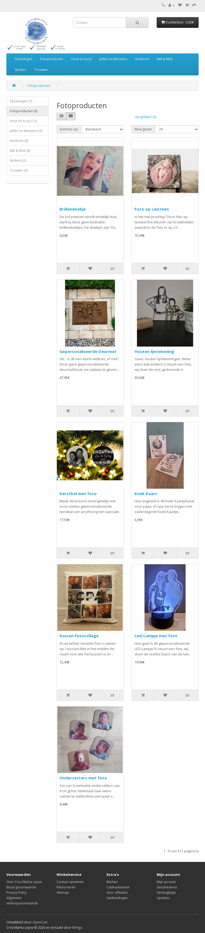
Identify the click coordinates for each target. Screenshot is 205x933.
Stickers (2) (18, 160)
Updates (163, 898)
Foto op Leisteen (152, 209)
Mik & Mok (164, 59)
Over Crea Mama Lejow (24, 882)
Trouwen (41, 69)
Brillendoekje (73, 209)
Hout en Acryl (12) (23, 121)
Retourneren (66, 887)
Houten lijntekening (154, 351)
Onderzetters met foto (83, 777)
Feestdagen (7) (21, 101)
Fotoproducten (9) (23, 111)
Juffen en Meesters (113, 59)
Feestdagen (23, 59)
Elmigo (77, 927)
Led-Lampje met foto (156, 635)
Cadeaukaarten (118, 887)
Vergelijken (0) (145, 117)
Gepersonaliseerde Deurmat (88, 351)
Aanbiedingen (117, 898)
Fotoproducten (51, 59)
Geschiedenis (167, 887)
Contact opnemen (70, 882)
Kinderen (142, 59)
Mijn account (166, 882)
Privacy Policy (16, 892)
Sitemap (63, 892)
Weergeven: (143, 129)
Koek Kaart (146, 493)
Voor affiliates (117, 892)
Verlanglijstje (166, 892)
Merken (112, 882)
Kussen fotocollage (79, 635)
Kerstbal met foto (78, 493)
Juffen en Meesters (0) (26, 131)
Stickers (20, 69)
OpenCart (40, 922)
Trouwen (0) (19, 170)
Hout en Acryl (81, 59)
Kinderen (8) (19, 140)
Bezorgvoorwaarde (21, 887)
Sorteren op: (69, 129)
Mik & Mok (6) (20, 150)
